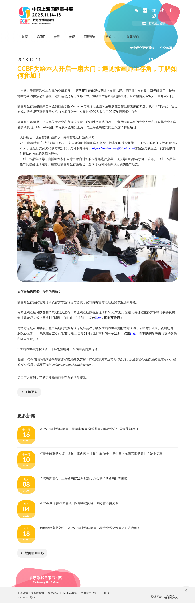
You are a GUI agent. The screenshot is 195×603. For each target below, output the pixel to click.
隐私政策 (53, 593)
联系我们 (133, 37)
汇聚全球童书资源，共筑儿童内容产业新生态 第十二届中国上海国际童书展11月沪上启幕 (101, 453)
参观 (72, 37)
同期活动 (90, 37)
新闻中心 (111, 37)
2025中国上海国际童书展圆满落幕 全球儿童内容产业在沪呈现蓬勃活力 (89, 429)
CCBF (41, 37)
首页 (25, 37)
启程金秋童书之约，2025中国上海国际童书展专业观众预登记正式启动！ (90, 528)
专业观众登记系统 (142, 48)
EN (151, 59)
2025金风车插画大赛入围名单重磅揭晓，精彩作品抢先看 (79, 503)
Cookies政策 (70, 593)
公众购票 (166, 48)
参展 (57, 37)
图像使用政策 (89, 593)
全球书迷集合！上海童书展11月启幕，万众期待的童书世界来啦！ (85, 478)
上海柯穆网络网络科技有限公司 (171, 597)
